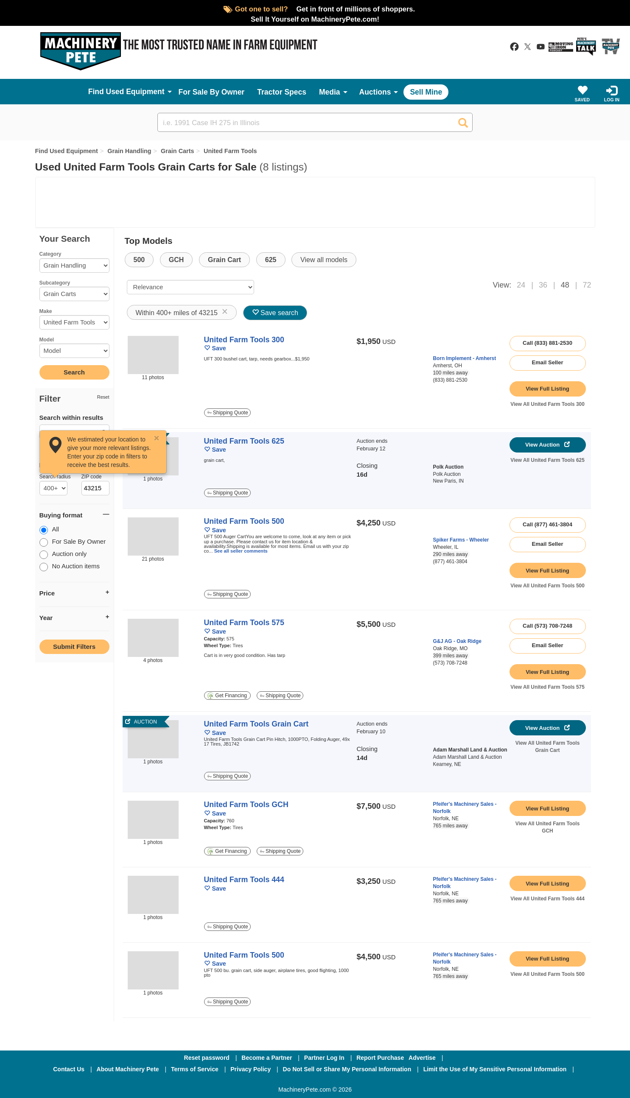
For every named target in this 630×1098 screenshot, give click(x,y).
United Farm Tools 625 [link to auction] (244, 441)
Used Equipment (135, 91)
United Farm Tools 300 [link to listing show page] (244, 339)
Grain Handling (129, 151)
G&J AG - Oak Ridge (457, 641)
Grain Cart (224, 259)
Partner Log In (324, 1057)
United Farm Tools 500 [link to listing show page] (244, 521)
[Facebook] (270, 1080)
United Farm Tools (230, 151)
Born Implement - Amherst (464, 358)
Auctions (375, 92)
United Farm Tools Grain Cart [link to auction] (256, 724)
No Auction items (69, 566)
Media (329, 92)
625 (271, 259)
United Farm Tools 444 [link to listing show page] (244, 879)
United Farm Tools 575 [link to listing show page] (244, 622)
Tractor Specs (281, 92)
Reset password (207, 1057)
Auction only (63, 554)
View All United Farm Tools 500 (547, 586)
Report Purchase (380, 1057)
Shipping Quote (227, 413)
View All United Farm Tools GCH (547, 827)
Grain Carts (177, 151)
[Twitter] (316, 1080)
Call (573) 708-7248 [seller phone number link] (547, 626)
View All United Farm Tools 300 (547, 404)
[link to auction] (153, 739)
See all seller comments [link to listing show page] (241, 550)
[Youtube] (359, 1080)
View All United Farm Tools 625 (547, 460)
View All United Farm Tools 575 (547, 687)
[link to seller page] (449, 345)
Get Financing (227, 696)
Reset (103, 397)
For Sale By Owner (212, 92)
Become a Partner (266, 1057)
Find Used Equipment (66, 151)
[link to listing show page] (548, 389)
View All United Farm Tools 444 (547, 899)
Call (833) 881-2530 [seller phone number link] (547, 343)
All (49, 529)
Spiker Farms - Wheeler (461, 540)
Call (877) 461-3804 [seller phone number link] (547, 524)
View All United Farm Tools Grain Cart (547, 746)
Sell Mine (426, 92)
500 (139, 259)
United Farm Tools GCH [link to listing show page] (246, 804)
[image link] (153, 355)
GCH (176, 259)
